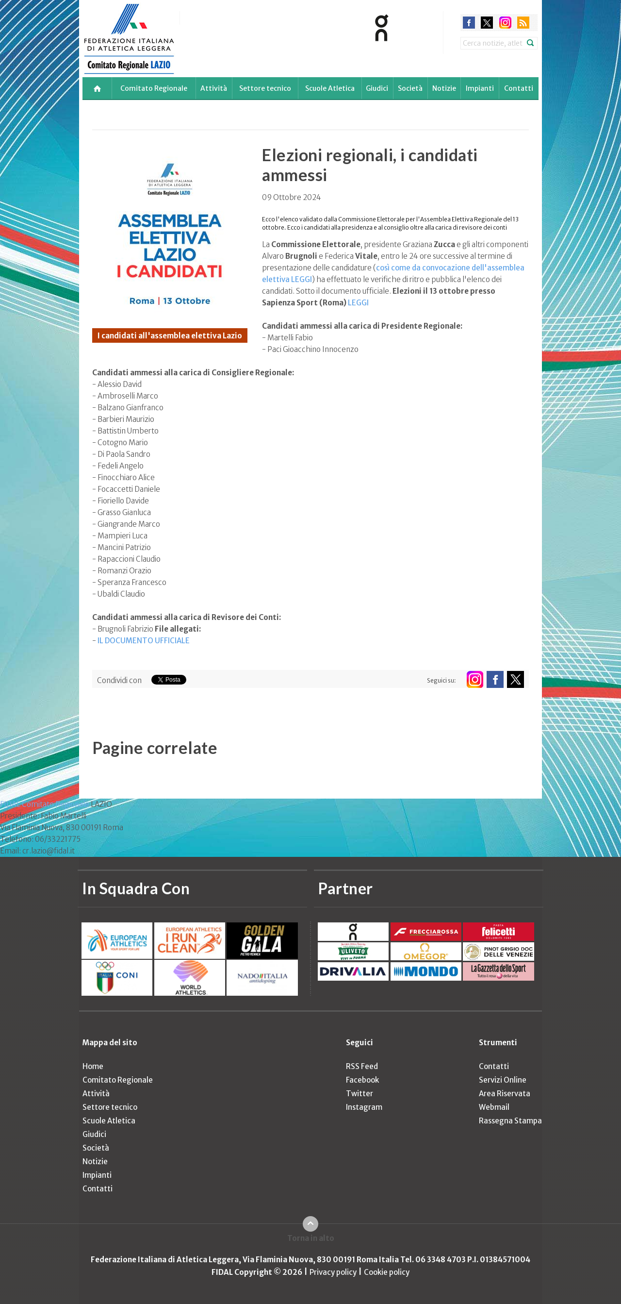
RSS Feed (362, 1066)
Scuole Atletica (330, 88)
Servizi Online (502, 1080)
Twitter (359, 1093)
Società (410, 88)
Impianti (480, 88)
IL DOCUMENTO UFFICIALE (144, 640)
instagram (505, 23)
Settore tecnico (265, 88)
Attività (213, 88)
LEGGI (358, 302)
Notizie (444, 88)
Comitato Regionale (153, 88)
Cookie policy (386, 1272)
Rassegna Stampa (510, 1120)
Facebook (362, 1080)
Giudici (377, 88)
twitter (487, 23)
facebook (469, 23)
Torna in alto (310, 1238)
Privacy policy (333, 1272)
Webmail (494, 1107)
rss (523, 23)
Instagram (364, 1107)
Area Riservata (504, 1093)
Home (92, 1066)
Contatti (518, 88)
